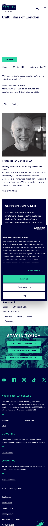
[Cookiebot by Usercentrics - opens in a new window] (34, 228)
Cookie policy (7, 508)
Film (5, 104)
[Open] (4, 380)
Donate (9, 59)
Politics (29, 316)
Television (8, 316)
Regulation (9, 321)
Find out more (9, 191)
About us (5, 420)
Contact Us (6, 497)
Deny (24, 295)
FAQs (4, 426)
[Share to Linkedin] (18, 67)
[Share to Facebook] (10, 67)
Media (14, 104)
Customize (24, 287)
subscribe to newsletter (24, 344)
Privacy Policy (7, 514)
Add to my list (38, 67)
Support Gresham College (24, 358)
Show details (34, 271)
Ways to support (8, 480)
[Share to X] (14, 67)
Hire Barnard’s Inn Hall (24, 351)
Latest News (30, 420)
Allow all (24, 279)
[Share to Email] (22, 67)
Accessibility (7, 503)
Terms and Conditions (11, 519)
